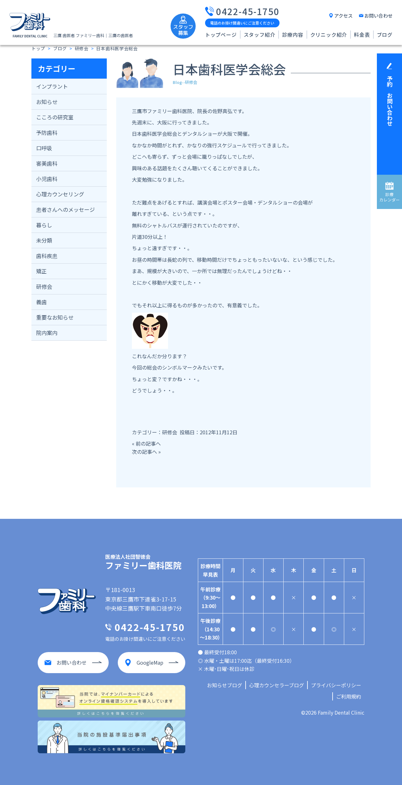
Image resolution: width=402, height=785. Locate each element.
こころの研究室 (54, 117)
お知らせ (46, 102)
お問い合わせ (378, 15)
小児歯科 (46, 179)
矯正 (41, 271)
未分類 (44, 240)
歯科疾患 (46, 256)
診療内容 (292, 34)
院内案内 (46, 333)
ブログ (385, 34)
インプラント (52, 86)
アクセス (343, 15)
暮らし (44, 225)
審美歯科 (46, 163)
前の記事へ (148, 443)
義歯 (41, 302)
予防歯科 (46, 132)
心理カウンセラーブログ (276, 685)
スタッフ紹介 (259, 34)
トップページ (221, 34)
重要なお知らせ (54, 317)
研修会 (44, 286)
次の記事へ (144, 451)
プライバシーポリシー (336, 685)
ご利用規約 (348, 696)
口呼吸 (44, 148)
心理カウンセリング (60, 194)
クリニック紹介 (328, 34)
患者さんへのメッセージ (65, 209)
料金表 (362, 34)
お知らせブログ (224, 685)
